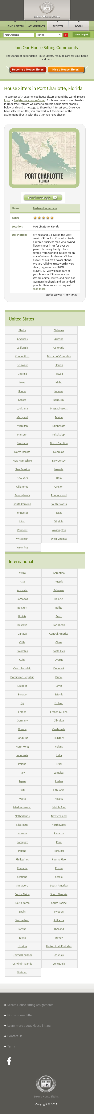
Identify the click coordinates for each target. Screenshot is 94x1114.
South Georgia (58, 894)
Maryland (22, 417)
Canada (22, 633)
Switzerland (22, 920)
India (59, 755)
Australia (22, 590)
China (59, 642)
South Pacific (58, 903)
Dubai (58, 677)
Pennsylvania (22, 495)
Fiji (22, 703)
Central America (58, 633)
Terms (11, 1046)
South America (59, 885)
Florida (59, 365)
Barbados (22, 599)
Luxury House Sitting (46, 1096)
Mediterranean (22, 807)
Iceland (58, 746)
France (22, 712)
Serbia (59, 877)
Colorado (58, 348)
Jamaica (59, 772)
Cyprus (59, 660)
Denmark (58, 668)
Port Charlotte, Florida (46, 226)
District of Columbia (59, 356)
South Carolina (22, 504)
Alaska (22, 330)
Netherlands (22, 816)
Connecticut (22, 356)
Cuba (22, 660)
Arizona (58, 339)
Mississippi (58, 434)
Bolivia (22, 616)
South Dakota (59, 504)
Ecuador (22, 686)
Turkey (59, 937)
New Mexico (22, 469)
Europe (22, 694)
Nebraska (58, 452)
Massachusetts (59, 408)
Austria (59, 581)
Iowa (22, 382)
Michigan (22, 426)
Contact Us (14, 1036)
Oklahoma (22, 486)
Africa (22, 573)
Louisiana (22, 408)
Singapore (22, 885)
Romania (22, 868)
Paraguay (22, 842)
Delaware (22, 365)
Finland (58, 703)
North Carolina (59, 443)
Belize (58, 607)
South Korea (22, 903)
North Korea (59, 825)
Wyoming (22, 547)
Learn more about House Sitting (28, 1026)
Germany (22, 720)
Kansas (22, 400)
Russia (59, 868)
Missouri (22, 434)
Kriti (22, 790)
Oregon (58, 486)
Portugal (59, 851)
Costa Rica (59, 651)
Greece (22, 729)
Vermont (22, 530)
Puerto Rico (59, 859)
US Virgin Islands (22, 964)
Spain (22, 911)
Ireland (22, 764)
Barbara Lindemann (45, 208)
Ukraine (22, 946)
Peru (59, 842)
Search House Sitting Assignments (30, 1005)
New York (22, 478)
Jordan (59, 781)
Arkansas (22, 339)
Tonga (22, 937)
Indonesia (22, 755)
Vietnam (22, 972)
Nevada (58, 469)
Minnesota (58, 426)
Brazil (59, 616)
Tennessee (22, 513)
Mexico (58, 798)
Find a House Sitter (20, 1015)
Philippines (22, 859)
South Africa (22, 894)
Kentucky (58, 400)
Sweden (59, 911)
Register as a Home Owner (29, 100)
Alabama (59, 330)
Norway (22, 833)
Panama (59, 833)
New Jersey (59, 460)
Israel (59, 764)
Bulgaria (22, 625)
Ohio (59, 478)
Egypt (59, 686)
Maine (59, 417)
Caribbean (59, 625)
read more (39, 289)
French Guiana (59, 712)
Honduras (22, 738)
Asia (22, 581)
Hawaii (59, 374)
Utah (22, 521)
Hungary (59, 738)
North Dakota (22, 452)
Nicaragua (22, 825)
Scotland (22, 877)
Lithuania (58, 790)
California (22, 348)
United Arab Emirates (58, 946)
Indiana (58, 391)
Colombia (22, 651)
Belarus (58, 599)
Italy (22, 772)
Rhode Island (58, 495)
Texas (59, 513)
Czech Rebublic (22, 668)
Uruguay (59, 955)
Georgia (22, 374)
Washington (59, 530)
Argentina (59, 573)
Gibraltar (59, 720)
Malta (22, 798)
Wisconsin (22, 539)
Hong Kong (22, 746)
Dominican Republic (22, 677)
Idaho (59, 382)
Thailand (59, 929)
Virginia (58, 521)
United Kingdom (22, 955)
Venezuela (59, 964)
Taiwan (22, 929)
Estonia (58, 694)
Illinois (22, 391)
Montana (22, 443)
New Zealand (59, 816)
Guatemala (58, 729)
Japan (22, 781)
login (7, 100)
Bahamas (58, 590)
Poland (22, 851)
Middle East (59, 807)
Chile (22, 642)
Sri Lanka (59, 920)
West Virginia (59, 539)
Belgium (22, 607)
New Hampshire (22, 460)
